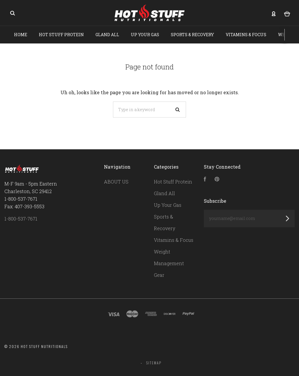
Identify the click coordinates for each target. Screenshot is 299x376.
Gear (159, 275)
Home (20, 34)
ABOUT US (116, 182)
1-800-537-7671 (20, 219)
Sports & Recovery (192, 34)
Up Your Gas (145, 34)
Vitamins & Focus (246, 34)
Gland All (107, 34)
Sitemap (153, 362)
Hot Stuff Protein (61, 34)
